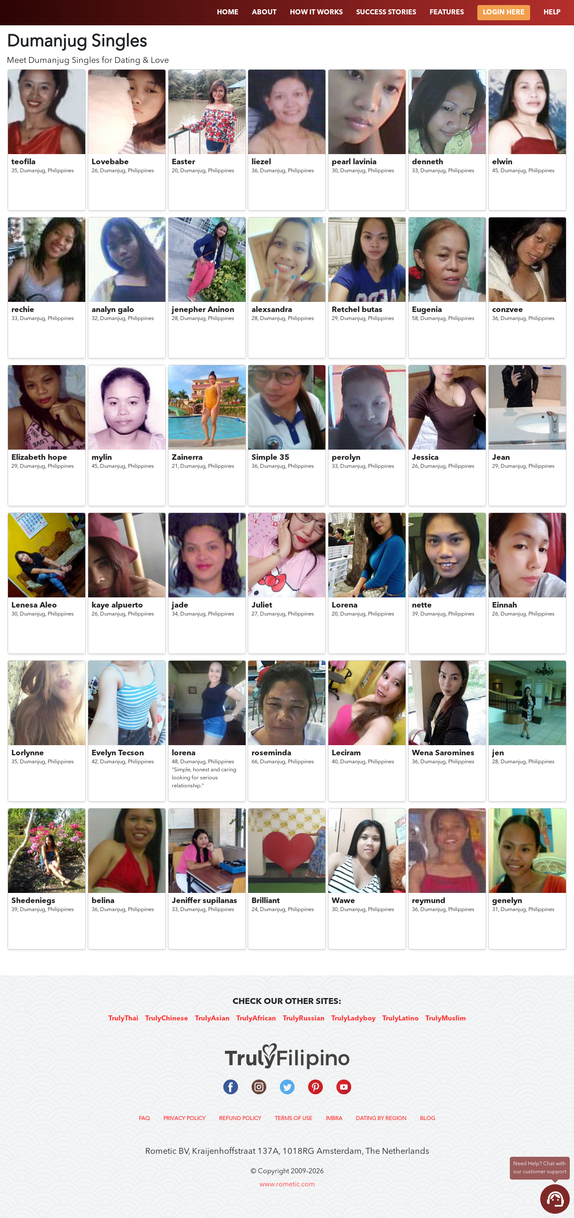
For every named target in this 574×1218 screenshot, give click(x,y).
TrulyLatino (400, 1018)
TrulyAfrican (256, 1018)
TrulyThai (123, 1018)
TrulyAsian (212, 1018)
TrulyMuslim (445, 1018)
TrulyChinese (166, 1018)
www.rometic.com (287, 1184)
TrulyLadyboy (353, 1018)
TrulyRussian (304, 1018)
